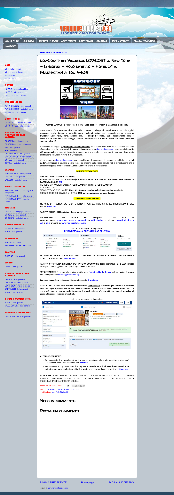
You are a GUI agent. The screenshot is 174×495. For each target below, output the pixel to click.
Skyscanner (61, 220)
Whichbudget (97, 220)
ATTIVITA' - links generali (15, 280)
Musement (124, 369)
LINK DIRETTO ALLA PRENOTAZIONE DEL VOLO (87, 231)
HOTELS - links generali (14, 92)
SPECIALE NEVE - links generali (18, 174)
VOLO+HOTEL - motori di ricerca (18, 123)
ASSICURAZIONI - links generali (18, 317)
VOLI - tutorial (10, 78)
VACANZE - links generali (15, 177)
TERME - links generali (14, 303)
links (48, 223)
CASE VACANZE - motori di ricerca (19, 157)
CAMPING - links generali (15, 256)
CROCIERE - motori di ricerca (16, 218)
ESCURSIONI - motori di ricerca (17, 286)
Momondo (82, 220)
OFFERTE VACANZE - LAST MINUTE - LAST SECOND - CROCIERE (73, 40)
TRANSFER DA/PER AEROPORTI (18, 246)
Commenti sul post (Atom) (58, 488)
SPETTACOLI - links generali (16, 289)
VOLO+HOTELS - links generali (17, 126)
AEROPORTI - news (13, 242)
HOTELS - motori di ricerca (15, 95)
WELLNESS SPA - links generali (17, 306)
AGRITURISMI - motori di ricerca (18, 144)
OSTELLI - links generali (14, 160)
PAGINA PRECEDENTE (53, 482)
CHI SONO (28, 40)
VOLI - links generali (13, 69)
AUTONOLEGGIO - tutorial (15, 112)
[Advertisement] (21, 55)
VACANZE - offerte (55, 389)
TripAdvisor (93, 280)
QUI (60, 182)
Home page (87, 482)
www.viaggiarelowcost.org (74, 223)
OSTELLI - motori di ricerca (15, 163)
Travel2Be (51, 207)
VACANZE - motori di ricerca (16, 180)
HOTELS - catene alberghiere (16, 89)
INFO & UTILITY (120, 40)
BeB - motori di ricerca (13, 151)
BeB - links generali (12, 147)
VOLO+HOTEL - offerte (73, 389)
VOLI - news (10, 75)
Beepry (72, 220)
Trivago (108, 272)
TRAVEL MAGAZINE (144, 40)
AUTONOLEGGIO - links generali (18, 106)
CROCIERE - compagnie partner (18, 212)
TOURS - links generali (14, 292)
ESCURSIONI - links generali (16, 283)
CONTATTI (10, 46)
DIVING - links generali (14, 267)
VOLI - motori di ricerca (14, 72)
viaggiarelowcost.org (105, 149)
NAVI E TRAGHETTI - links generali (19, 196)
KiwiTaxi (84, 363)
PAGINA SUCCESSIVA (121, 482)
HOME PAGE (12, 40)
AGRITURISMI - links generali (16, 141)
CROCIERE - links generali (15, 215)
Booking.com (70, 258)
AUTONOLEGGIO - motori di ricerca (19, 109)
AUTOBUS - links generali (15, 229)
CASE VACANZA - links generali (17, 154)
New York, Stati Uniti (60, 392)
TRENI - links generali (13, 232)
